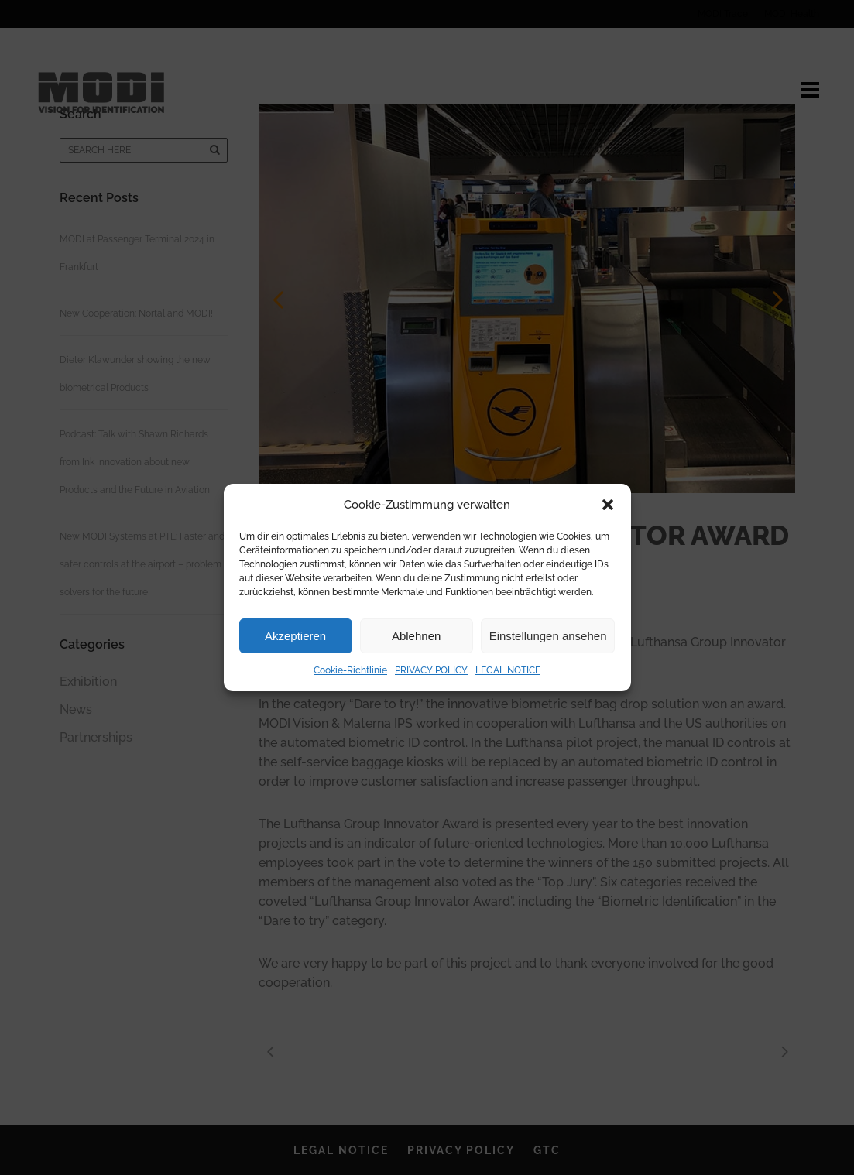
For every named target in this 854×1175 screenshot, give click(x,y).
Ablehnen (416, 635)
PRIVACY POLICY (431, 670)
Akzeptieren (295, 635)
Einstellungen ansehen (548, 635)
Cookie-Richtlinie (350, 670)
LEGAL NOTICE (507, 670)
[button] (608, 504)
